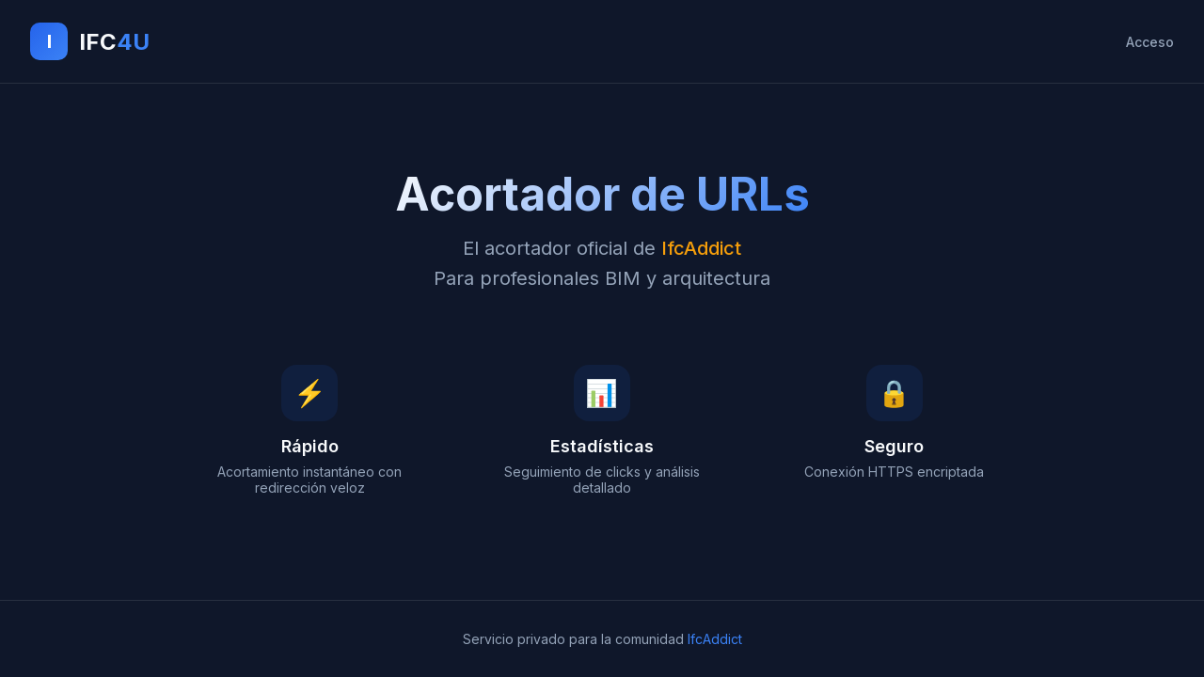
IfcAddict (715, 639)
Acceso (1150, 42)
